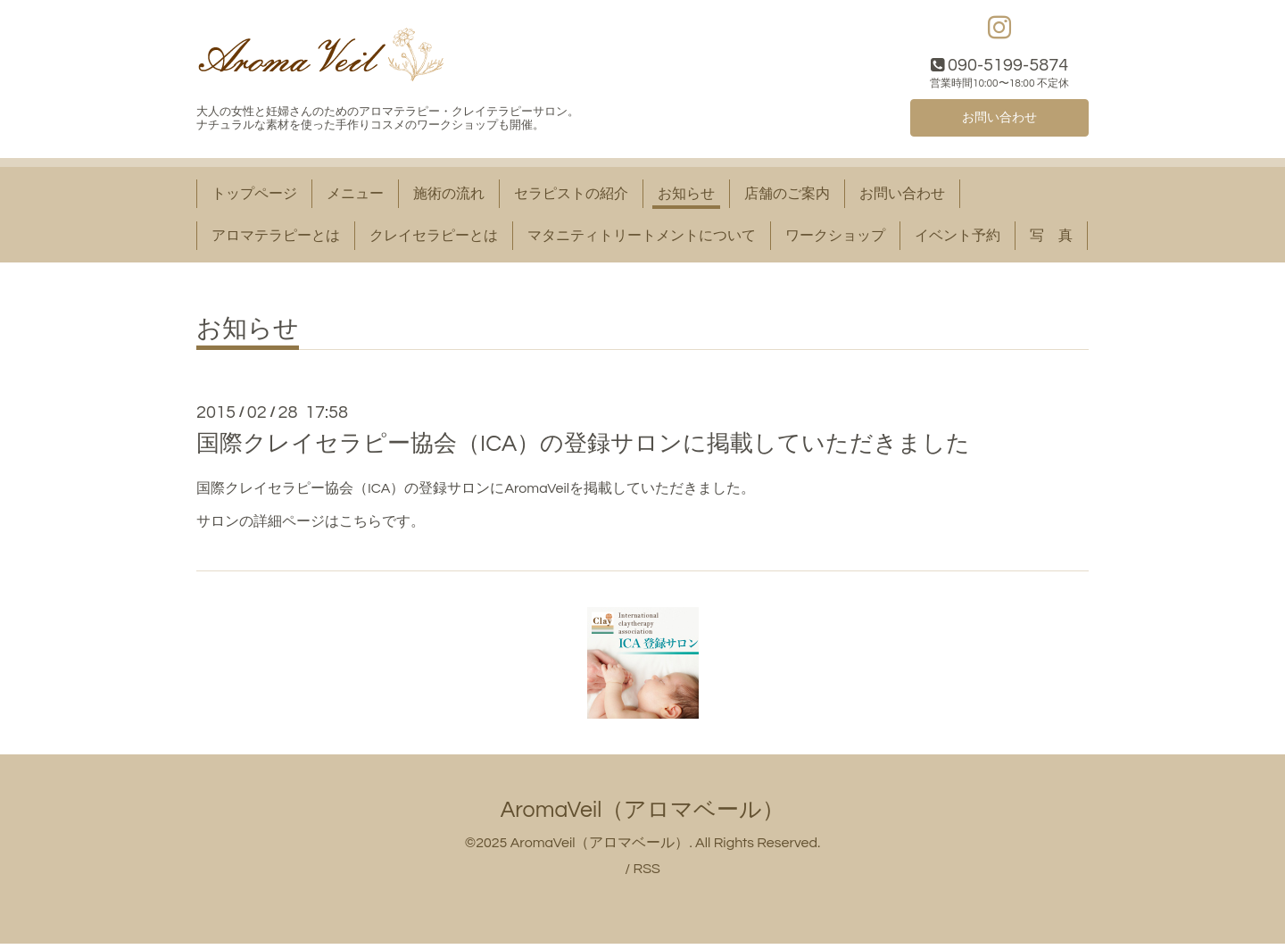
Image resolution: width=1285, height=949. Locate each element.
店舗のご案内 (787, 198)
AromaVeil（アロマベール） (643, 814)
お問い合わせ (999, 120)
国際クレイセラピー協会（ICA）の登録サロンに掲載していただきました (583, 448)
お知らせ (686, 198)
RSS (646, 873)
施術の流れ (449, 198)
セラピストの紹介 (571, 198)
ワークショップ (835, 240)
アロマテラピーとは (275, 240)
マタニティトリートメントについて (641, 240)
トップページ (254, 198)
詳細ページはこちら (317, 526)
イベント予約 (957, 240)
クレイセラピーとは (433, 240)
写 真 (1051, 240)
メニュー (355, 198)
